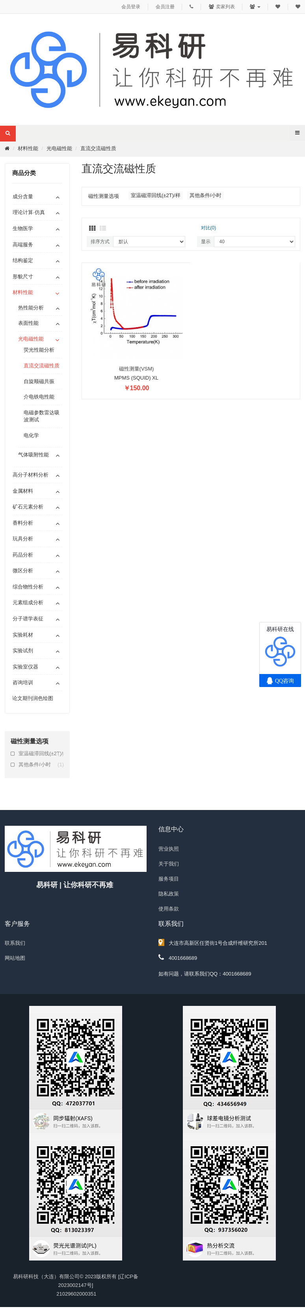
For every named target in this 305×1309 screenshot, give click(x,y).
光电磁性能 (59, 148)
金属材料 (23, 491)
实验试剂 (23, 651)
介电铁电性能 (39, 397)
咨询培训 (23, 682)
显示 (205, 241)
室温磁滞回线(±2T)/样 (41, 753)
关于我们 (168, 864)
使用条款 (168, 909)
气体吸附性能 (33, 455)
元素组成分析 (28, 602)
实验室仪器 (25, 667)
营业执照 (168, 849)
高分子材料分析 (30, 475)
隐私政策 (168, 894)
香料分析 (23, 523)
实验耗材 (23, 635)
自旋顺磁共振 (39, 381)
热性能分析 (31, 308)
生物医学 (23, 228)
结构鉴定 (23, 260)
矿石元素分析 (28, 507)
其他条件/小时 (41, 764)
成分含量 (23, 196)
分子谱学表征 (28, 619)
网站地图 (15, 958)
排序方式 (100, 241)
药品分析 (23, 555)
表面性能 (28, 323)
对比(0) (208, 228)
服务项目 (168, 879)
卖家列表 (221, 6)
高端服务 (23, 245)
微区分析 (23, 571)
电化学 (31, 435)
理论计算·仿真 (29, 212)
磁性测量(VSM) (136, 369)
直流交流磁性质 (98, 148)
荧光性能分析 (39, 350)
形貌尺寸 (23, 276)
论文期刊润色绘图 (32, 698)
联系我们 (15, 943)
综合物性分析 (28, 587)
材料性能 (28, 148)
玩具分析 (23, 539)
